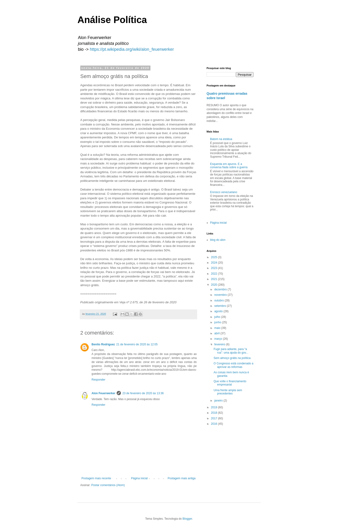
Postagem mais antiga (182, 478)
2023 (214, 268)
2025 (214, 257)
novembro (221, 294)
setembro (220, 306)
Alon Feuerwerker (103, 393)
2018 (214, 412)
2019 (214, 407)
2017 (214, 418)
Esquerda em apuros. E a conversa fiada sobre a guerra (228, 165)
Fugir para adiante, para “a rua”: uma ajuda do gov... (231, 350)
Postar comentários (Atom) (108, 485)
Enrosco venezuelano (223, 192)
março (218, 338)
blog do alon (217, 240)
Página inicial (139, 478)
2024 (214, 262)
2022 (214, 273)
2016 (214, 423)
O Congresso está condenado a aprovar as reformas (233, 365)
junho (218, 322)
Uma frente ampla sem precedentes (228, 392)
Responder (98, 379)
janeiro (218, 400)
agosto (218, 311)
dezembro (221, 289)
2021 (214, 279)
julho (217, 317)
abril (217, 333)
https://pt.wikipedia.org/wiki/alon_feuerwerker (132, 49)
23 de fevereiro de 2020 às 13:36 (143, 393)
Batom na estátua (221, 139)
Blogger (187, 518)
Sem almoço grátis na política (232, 358)
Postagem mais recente (96, 478)
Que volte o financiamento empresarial (230, 383)
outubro (219, 300)
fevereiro (220, 344)
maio (217, 328)
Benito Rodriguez (103, 344)
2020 (214, 284)
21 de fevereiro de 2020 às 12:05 (136, 344)
